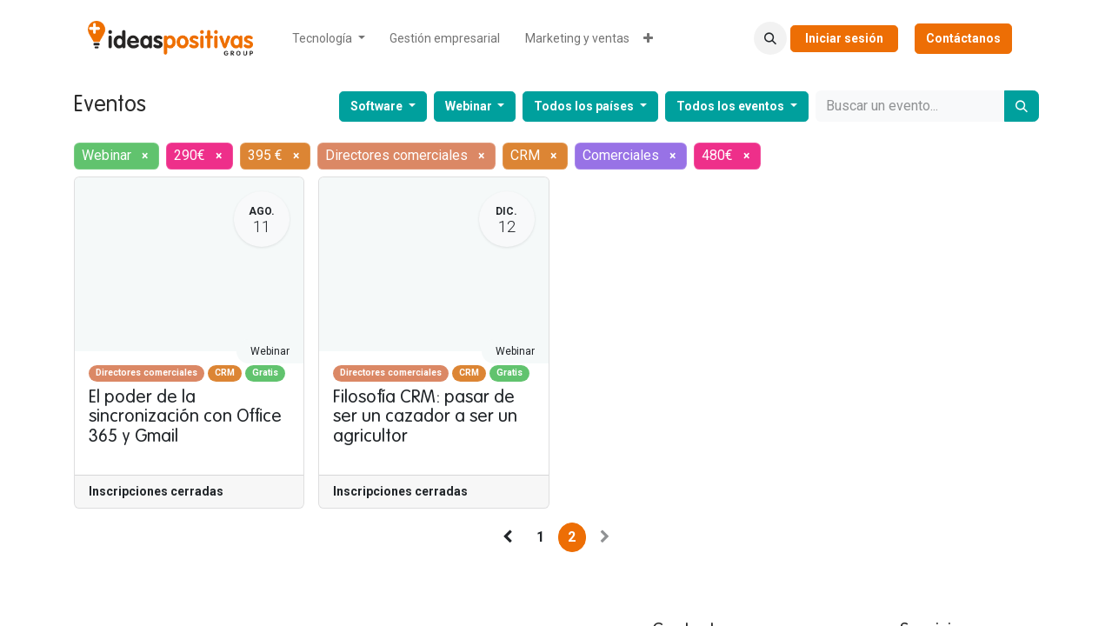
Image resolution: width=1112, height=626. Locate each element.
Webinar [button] (470, 106)
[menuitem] (328, 39)
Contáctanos (963, 38)
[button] (770, 38)
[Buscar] (1021, 106)
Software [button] (377, 106)
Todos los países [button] (585, 106)
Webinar (270, 351)
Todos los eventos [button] (731, 106)
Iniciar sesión (844, 38)
